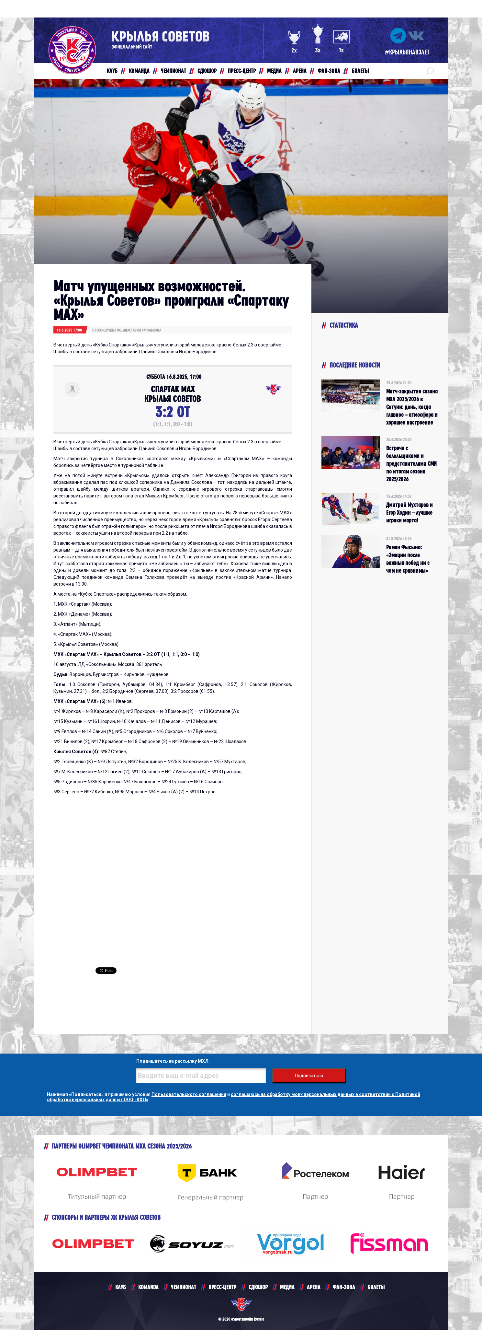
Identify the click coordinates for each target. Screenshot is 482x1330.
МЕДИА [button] (274, 71)
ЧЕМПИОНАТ (183, 1287)
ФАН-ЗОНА (344, 1287)
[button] (429, 71)
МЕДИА (287, 1287)
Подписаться (309, 1075)
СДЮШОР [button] (207, 71)
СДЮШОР (258, 1287)
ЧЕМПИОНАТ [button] (173, 71)
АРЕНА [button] (300, 71)
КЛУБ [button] (112, 71)
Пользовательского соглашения (188, 1094)
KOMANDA (148, 1287)
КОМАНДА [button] (139, 71)
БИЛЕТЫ (376, 1287)
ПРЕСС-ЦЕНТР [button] (242, 71)
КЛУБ (120, 1287)
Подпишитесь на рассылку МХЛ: (173, 1061)
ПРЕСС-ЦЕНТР (222, 1287)
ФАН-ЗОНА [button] (329, 71)
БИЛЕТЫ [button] (360, 71)
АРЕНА (313, 1287)
